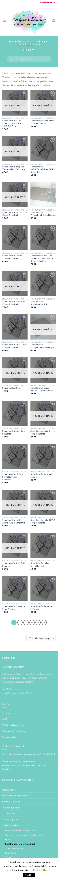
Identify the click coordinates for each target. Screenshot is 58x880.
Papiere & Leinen (11, 807)
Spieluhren (10, 853)
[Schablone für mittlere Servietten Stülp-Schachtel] (15, 456)
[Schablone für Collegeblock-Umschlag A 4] (43, 194)
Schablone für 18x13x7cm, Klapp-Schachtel (14, 346)
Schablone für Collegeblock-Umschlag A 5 (43, 346)
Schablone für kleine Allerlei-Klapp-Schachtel (41, 389)
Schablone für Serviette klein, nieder (41, 607)
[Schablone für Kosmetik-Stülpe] (43, 456)
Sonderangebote (11, 819)
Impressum (8, 713)
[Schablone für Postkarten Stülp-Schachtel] (15, 588)
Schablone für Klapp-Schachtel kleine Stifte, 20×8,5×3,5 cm (12, 123)
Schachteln (8, 813)
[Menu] (4, 20)
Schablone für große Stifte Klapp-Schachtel (14, 214)
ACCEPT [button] (29, 875)
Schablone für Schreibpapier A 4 (38, 303)
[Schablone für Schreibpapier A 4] (43, 283)
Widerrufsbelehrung (13, 725)
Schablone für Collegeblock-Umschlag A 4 (43, 214)
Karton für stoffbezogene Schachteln (24, 835)
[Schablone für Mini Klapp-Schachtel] (15, 413)
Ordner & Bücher (11, 801)
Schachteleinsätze (14, 848)
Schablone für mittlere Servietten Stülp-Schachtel (12, 477)
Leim (7, 839)
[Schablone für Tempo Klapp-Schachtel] (15, 238)
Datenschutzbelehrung (14, 731)
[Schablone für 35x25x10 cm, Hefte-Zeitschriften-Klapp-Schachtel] (43, 238)
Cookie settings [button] (41, 870)
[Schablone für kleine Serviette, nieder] (43, 545)
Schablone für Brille (11, 388)
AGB (5, 719)
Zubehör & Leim (19, 41)
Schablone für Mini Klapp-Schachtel (14, 432)
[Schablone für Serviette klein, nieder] (43, 588)
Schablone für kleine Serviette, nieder (39, 564)
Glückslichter (9, 789)
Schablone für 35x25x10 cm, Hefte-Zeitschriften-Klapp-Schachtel (41, 258)
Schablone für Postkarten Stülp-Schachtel (14, 607)
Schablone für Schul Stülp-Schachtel (14, 564)
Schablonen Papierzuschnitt (20, 844)
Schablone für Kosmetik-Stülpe (41, 475)
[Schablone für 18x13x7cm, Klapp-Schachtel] (15, 327)
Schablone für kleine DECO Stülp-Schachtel (42, 521)
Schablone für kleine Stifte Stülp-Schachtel (42, 432)
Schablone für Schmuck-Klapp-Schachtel (13, 303)
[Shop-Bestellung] (29, 59)
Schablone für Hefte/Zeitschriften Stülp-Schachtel (42, 169)
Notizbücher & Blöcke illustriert (20, 830)
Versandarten (9, 737)
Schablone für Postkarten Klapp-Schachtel (42, 122)
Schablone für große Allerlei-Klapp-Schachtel (13, 521)
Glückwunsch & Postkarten (16, 795)
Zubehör (9, 857)
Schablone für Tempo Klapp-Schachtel (12, 257)
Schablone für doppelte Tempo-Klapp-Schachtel (13, 168)
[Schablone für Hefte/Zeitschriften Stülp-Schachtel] (43, 148)
